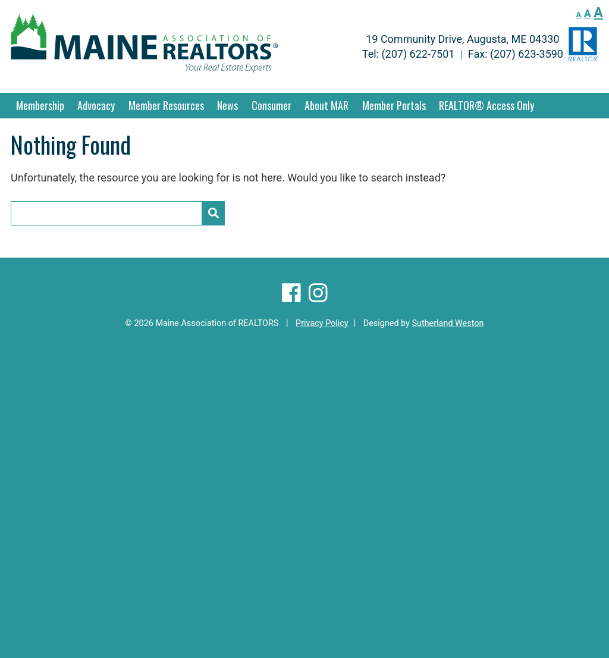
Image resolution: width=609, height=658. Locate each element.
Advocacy (96, 105)
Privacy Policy (322, 323)
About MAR (326, 105)
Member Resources (166, 105)
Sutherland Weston (448, 323)
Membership (40, 105)
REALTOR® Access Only (486, 105)
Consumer (271, 105)
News (227, 105)
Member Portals (394, 105)
